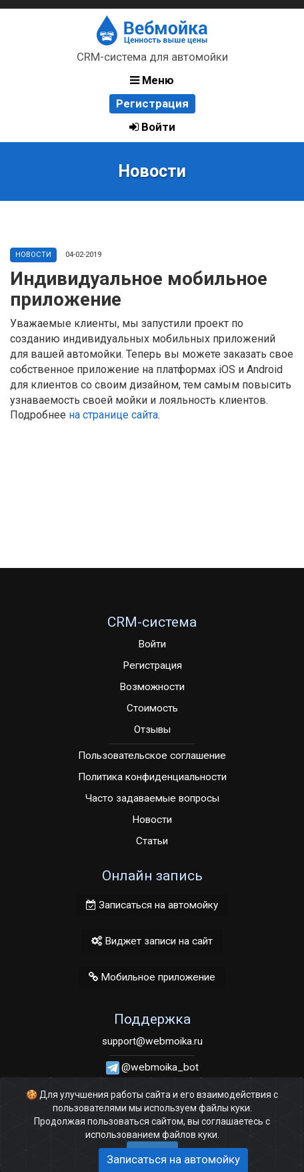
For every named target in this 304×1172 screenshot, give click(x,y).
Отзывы (152, 729)
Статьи (152, 841)
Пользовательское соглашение (152, 756)
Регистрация (152, 103)
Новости (33, 254)
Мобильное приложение (152, 977)
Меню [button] (152, 80)
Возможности (152, 687)
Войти (152, 126)
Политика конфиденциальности (152, 777)
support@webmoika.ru (152, 1041)
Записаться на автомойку (152, 905)
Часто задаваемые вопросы (152, 798)
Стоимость (152, 708)
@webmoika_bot (160, 1067)
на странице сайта (113, 414)
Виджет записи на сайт (152, 941)
